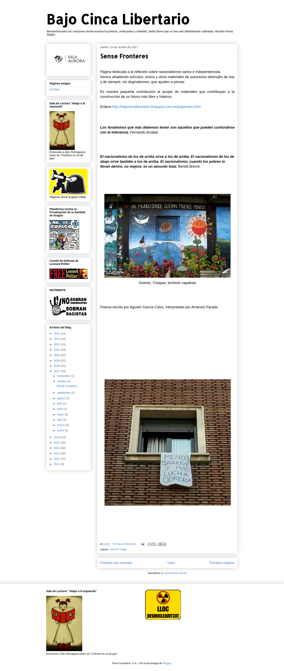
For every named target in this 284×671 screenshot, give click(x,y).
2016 (57, 437)
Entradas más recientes (116, 562)
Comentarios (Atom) (175, 573)
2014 (57, 448)
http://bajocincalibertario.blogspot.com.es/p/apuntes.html (156, 107)
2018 (57, 365)
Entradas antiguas (222, 562)
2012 (57, 458)
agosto (61, 398)
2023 (57, 338)
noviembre (64, 376)
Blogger (167, 663)
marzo (61, 425)
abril (60, 419)
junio (60, 408)
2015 (57, 442)
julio (60, 403)
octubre (62, 381)
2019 (57, 360)
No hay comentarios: (125, 543)
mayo (60, 414)
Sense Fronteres (124, 56)
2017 (57, 371)
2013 (57, 453)
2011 (57, 464)
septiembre (64, 392)
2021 (57, 349)
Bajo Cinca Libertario (118, 19)
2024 (57, 333)
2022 (57, 344)
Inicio (171, 562)
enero (61, 430)
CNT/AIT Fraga (118, 549)
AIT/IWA (55, 89)
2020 (57, 355)
